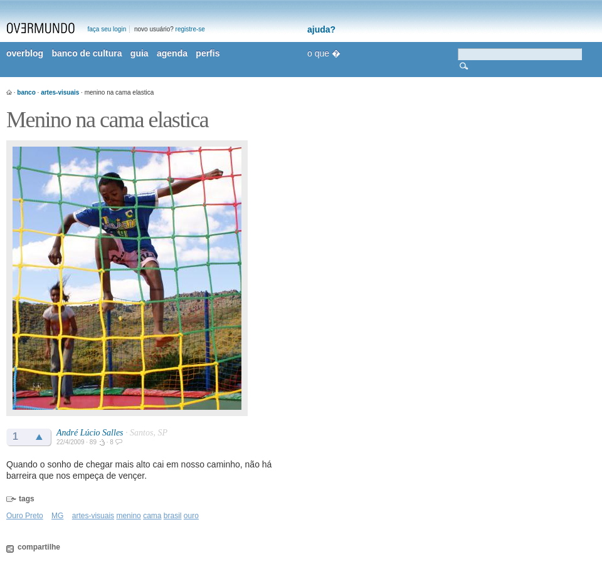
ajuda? (321, 29)
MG (57, 515)
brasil (173, 515)
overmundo (40, 28)
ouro (191, 515)
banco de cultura (86, 53)
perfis (207, 53)
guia (139, 53)
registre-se (190, 29)
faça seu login (107, 29)
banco (26, 92)
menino (128, 515)
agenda (172, 53)
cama (152, 515)
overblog (24, 53)
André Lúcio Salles (90, 432)
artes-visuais (60, 92)
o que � (324, 53)
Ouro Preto (24, 515)
